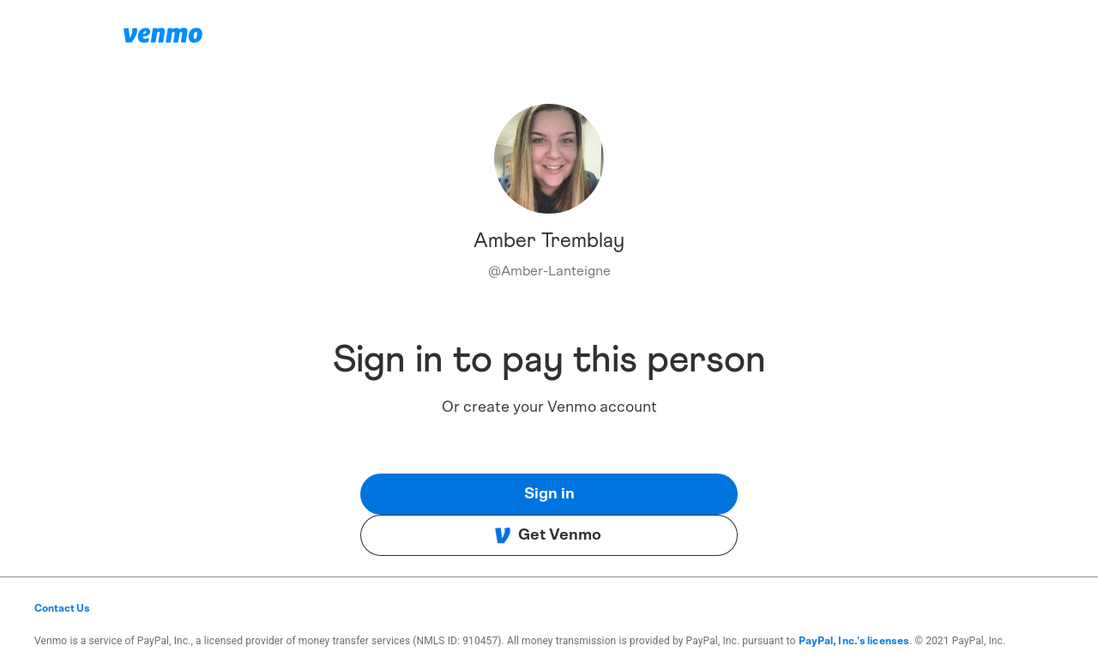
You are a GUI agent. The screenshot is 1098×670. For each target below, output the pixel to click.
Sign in (549, 494)
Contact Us (62, 608)
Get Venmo (547, 535)
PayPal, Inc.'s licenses (854, 641)
